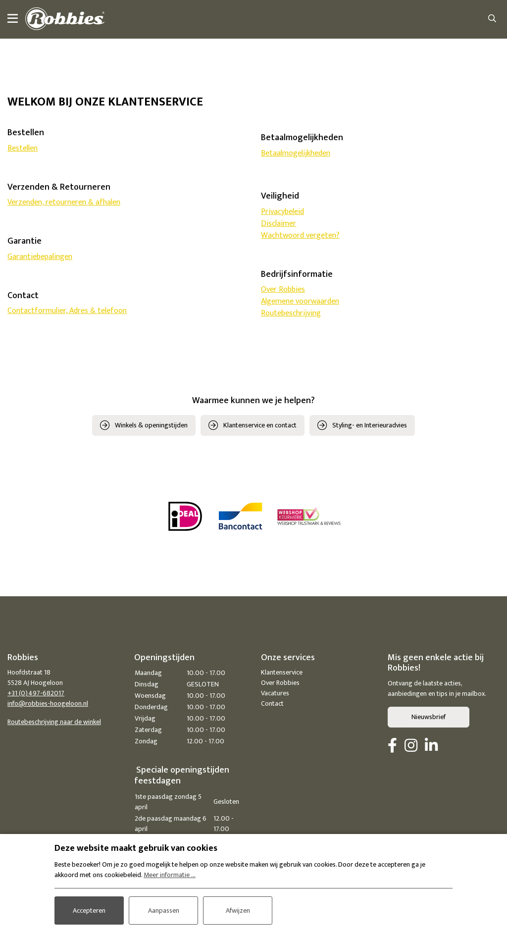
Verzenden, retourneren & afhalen (63, 202)
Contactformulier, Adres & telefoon (67, 310)
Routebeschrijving (291, 313)
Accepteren (89, 910)
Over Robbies (283, 289)
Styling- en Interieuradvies (369, 425)
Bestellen (22, 148)
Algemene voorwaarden (300, 301)
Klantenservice (282, 672)
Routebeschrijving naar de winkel (54, 722)
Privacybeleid (282, 211)
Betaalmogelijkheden (295, 153)
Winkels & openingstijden (151, 425)
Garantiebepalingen (39, 256)
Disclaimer (278, 223)
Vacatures (275, 693)
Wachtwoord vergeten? (300, 235)
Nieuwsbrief (428, 717)
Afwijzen (238, 910)
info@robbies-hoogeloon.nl (47, 703)
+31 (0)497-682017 (35, 693)
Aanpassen (163, 910)
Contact (272, 703)
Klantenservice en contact (260, 425)
